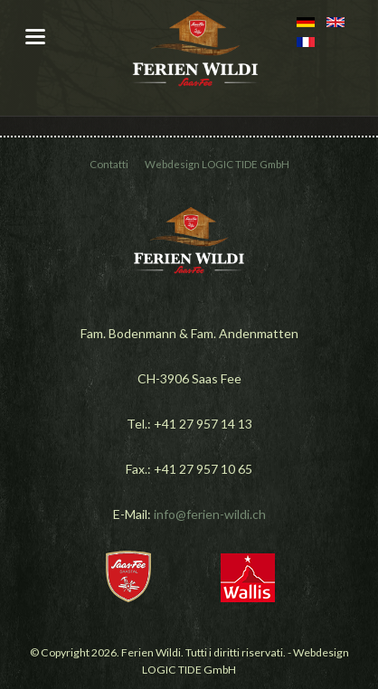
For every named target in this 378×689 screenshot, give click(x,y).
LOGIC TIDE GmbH (245, 164)
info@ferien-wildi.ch (210, 514)
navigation (35, 36)
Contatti (109, 164)
